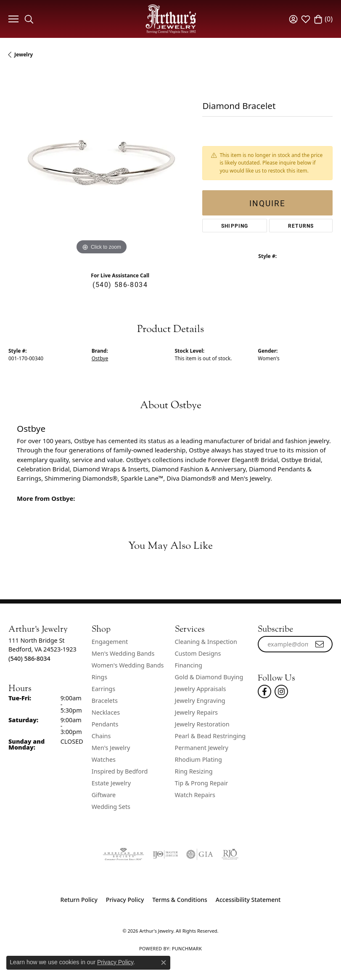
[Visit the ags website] (123, 854)
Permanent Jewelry (201, 748)
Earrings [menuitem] (103, 689)
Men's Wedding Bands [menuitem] (123, 653)
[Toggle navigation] (12, 19)
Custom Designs (198, 653)
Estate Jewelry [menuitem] (111, 783)
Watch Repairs (195, 795)
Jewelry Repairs (196, 712)
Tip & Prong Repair (201, 783)
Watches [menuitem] (104, 759)
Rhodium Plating (198, 759)
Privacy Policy (125, 900)
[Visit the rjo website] (230, 854)
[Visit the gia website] (199, 854)
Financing (188, 665)
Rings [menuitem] (99, 677)
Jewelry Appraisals (200, 689)
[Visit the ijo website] (165, 854)
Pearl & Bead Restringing (210, 736)
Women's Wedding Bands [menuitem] (128, 665)
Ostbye (100, 358)
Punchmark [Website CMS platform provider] (187, 948)
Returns (301, 225)
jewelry (23, 54)
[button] (29, 19)
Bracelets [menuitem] (105, 701)
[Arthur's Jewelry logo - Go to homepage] (170, 18)
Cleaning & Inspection (206, 642)
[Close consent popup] (163, 962)
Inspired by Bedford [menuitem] (120, 771)
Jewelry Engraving (200, 701)
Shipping (234, 225)
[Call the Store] (29, 658)
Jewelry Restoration (202, 724)
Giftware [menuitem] (104, 795)
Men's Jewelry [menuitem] (111, 748)
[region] (101, 164)
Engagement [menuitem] (110, 642)
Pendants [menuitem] (105, 724)
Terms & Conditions (179, 900)
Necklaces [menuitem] (106, 712)
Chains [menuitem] (101, 736)
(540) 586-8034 (120, 284)
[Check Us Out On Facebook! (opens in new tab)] (264, 691)
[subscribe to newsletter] (320, 644)
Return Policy (79, 900)
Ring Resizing (194, 771)
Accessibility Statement (248, 900)
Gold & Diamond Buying (209, 677)
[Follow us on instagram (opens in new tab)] (281, 691)
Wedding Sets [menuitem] (111, 807)
